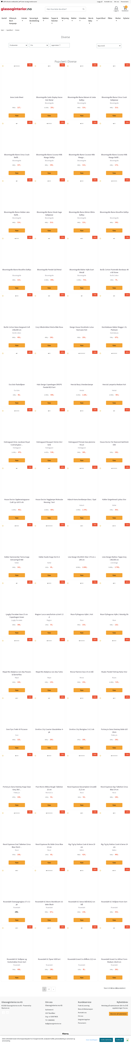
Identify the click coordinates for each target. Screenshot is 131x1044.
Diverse (16, 30)
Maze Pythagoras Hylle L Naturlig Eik (114, 614)
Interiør (24, 18)
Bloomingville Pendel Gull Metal (49, 269)
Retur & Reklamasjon (85, 1009)
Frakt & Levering (83, 1006)
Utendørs (82, 18)
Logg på (99, 2)
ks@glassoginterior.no (53, 1024)
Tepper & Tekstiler (54, 19)
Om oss (116, 2)
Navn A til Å (101, 46)
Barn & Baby (90, 19)
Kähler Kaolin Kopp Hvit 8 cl (49, 557)
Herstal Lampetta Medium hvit (114, 384)
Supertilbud (100, 18)
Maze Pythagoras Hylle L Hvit (82, 614)
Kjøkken (46, 18)
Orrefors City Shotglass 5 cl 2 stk (81, 729)
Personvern (125, 2)
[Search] (65, 9)
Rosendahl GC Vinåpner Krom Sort (114, 901)
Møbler (73, 18)
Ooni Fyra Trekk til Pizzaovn (16, 729)
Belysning (65, 18)
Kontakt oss (108, 2)
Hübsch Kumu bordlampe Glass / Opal (81, 499)
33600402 (51, 1020)
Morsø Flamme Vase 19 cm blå (81, 672)
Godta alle (119, 1040)
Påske (110, 18)
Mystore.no (5, 1008)
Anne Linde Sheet (16, 97)
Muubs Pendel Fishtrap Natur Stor (114, 672)
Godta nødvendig (106, 1040)
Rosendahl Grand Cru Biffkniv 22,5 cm (82, 959)
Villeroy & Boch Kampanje (13, 21)
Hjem (2, 30)
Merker (118, 18)
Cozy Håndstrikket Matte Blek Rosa (49, 327)
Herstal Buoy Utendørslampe (82, 384)
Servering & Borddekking (34, 19)
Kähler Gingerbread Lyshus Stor (114, 499)
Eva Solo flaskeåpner (17, 384)
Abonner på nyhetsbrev (118, 1014)
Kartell (4, 18)
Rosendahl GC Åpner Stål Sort (49, 959)
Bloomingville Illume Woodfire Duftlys (114, 212)
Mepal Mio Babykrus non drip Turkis (49, 672)
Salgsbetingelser (84, 1019)
